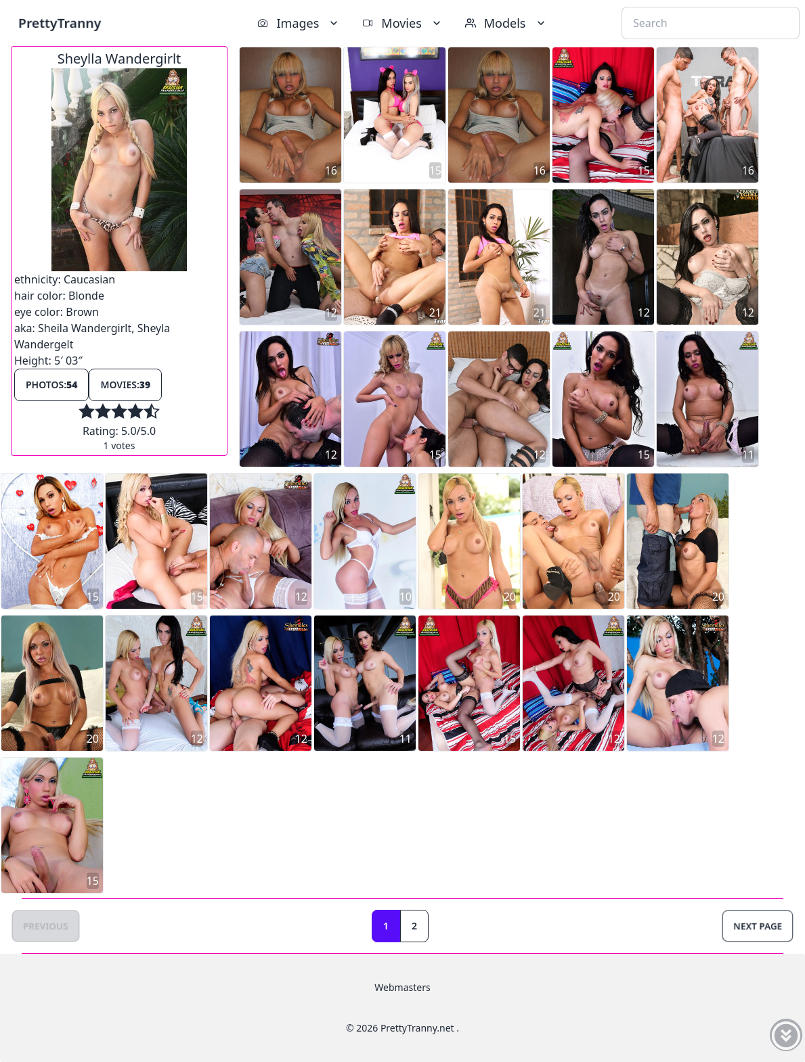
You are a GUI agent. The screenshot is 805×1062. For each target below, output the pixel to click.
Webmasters (402, 987)
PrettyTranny (59, 23)
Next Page (758, 925)
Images (299, 23)
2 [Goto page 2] (414, 925)
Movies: (125, 384)
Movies (402, 23)
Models (506, 23)
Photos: (51, 384)
